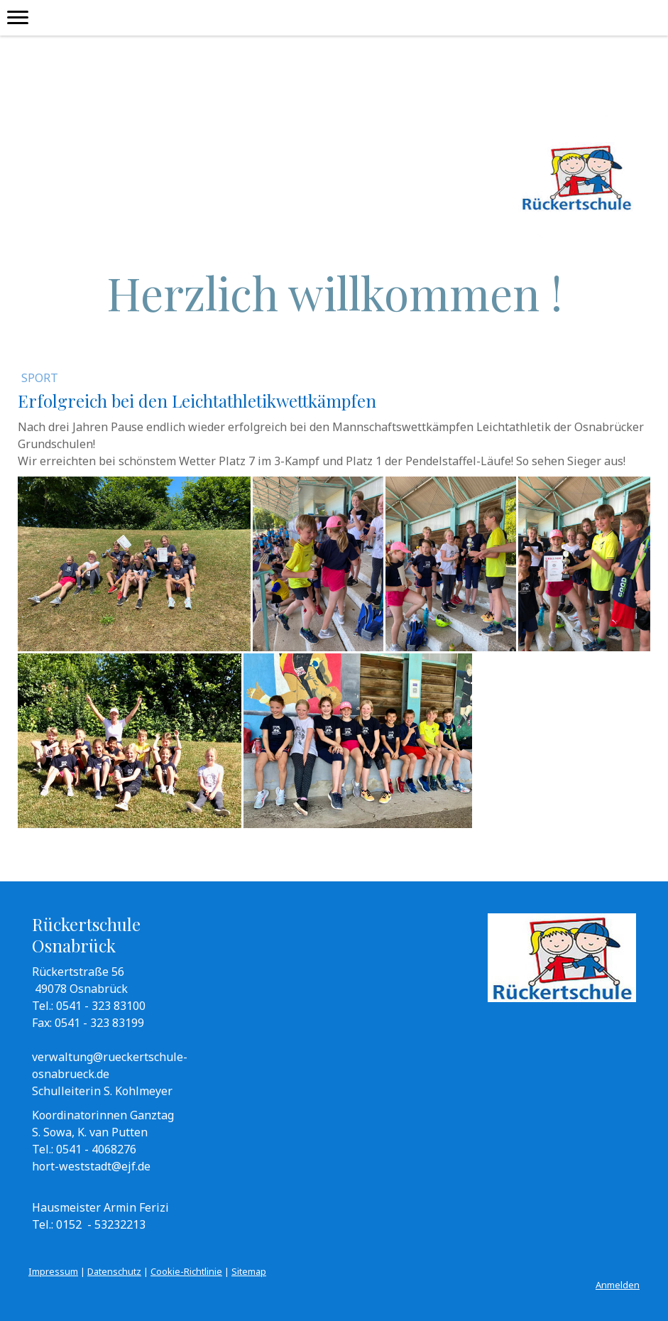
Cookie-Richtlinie (186, 1271)
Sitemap (248, 1271)
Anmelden (618, 1284)
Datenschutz (114, 1271)
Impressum (53, 1271)
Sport (39, 378)
